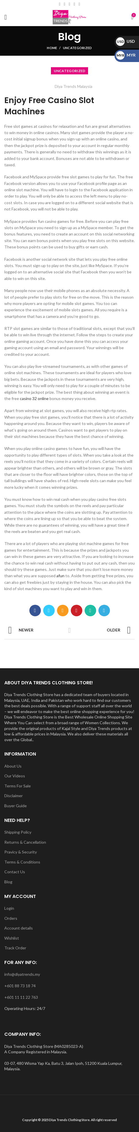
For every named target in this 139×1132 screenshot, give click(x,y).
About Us (13, 766)
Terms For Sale (17, 785)
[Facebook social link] (59, 4)
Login (9, 908)
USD (125, 41)
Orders (10, 918)
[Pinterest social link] (76, 610)
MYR (126, 55)
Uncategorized (77, 48)
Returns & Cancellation (25, 842)
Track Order (15, 947)
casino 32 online (34, 398)
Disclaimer (13, 795)
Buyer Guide (15, 805)
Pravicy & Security (20, 851)
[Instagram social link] (69, 4)
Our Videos (14, 775)
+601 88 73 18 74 (20, 985)
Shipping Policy (17, 832)
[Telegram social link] (104, 610)
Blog (8, 881)
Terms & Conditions (22, 861)
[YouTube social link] (74, 4)
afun (60, 575)
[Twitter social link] (49, 610)
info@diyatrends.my (22, 974)
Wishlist (11, 938)
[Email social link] (64, 4)
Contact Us (14, 871)
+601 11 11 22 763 (21, 997)
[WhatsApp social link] (79, 4)
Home (52, 48)
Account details (18, 928)
